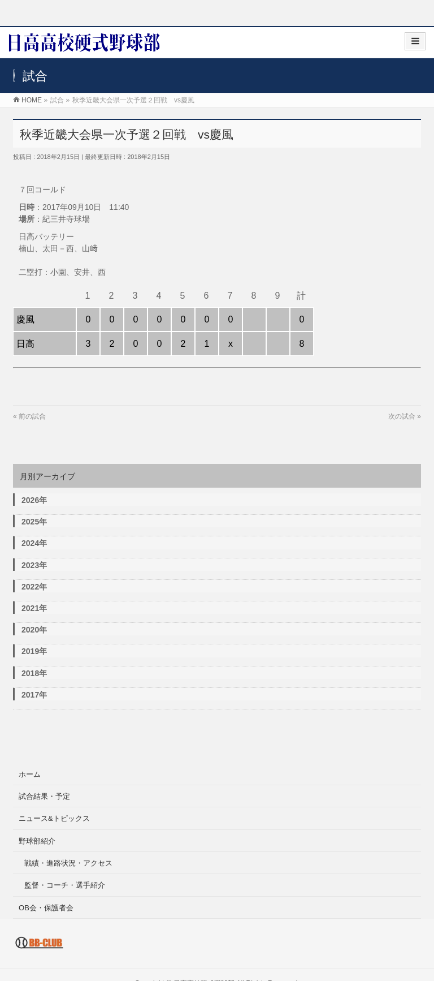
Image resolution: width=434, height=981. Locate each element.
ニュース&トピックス (54, 818)
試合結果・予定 (44, 796)
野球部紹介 (37, 841)
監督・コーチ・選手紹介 (64, 885)
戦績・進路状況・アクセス (68, 863)
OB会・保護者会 (46, 907)
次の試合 (401, 416)
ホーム (30, 774)
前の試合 (32, 416)
